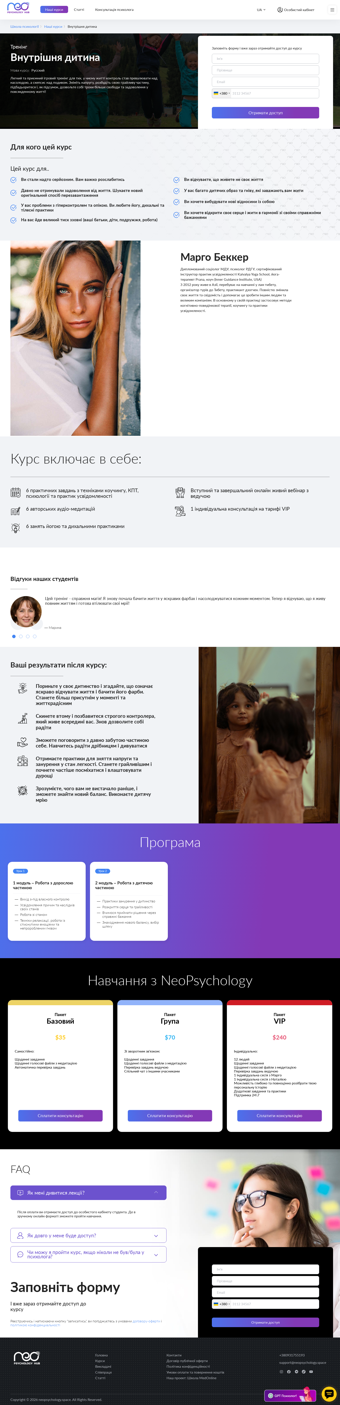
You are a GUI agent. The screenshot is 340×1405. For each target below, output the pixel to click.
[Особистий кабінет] (295, 10)
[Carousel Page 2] (21, 636)
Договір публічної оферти (187, 1361)
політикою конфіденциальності (35, 1325)
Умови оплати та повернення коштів (195, 1372)
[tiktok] (303, 1371)
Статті (79, 9)
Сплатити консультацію (60, 1115)
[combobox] (221, 93)
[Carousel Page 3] (27, 636)
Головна (101, 1355)
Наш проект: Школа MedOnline (191, 1378)
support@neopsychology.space (302, 1362)
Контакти (174, 1355)
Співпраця (103, 1372)
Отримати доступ (265, 112)
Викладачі (103, 1366)
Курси (100, 1361)
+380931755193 (292, 1355)
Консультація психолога (114, 9)
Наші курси (54, 9)
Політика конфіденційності (188, 1366)
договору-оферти (147, 1321)
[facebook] (289, 1371)
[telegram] (296, 1371)
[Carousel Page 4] (34, 636)
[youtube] (311, 1371)
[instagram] (281, 1371)
